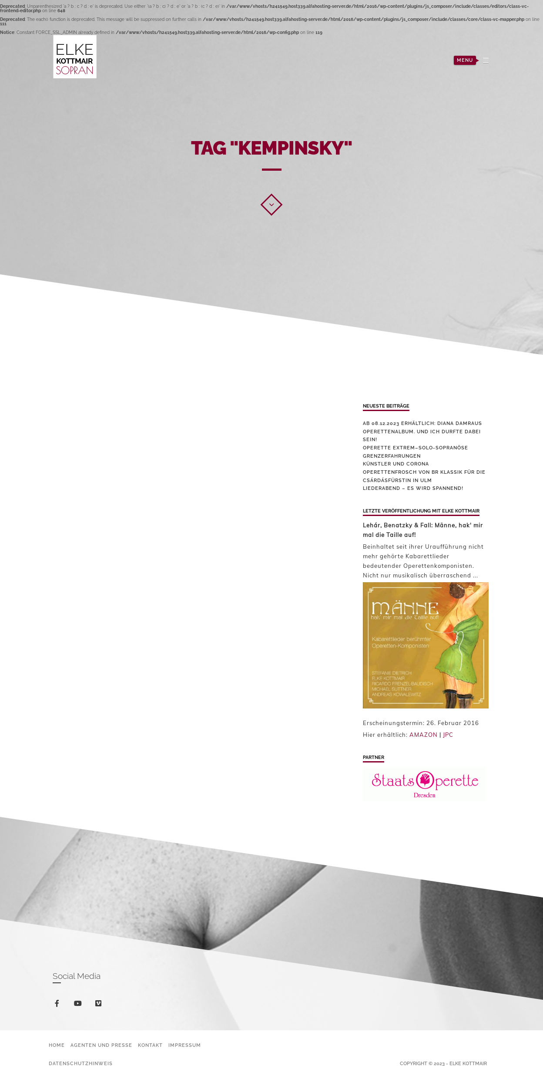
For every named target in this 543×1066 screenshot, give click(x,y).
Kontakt (150, 1045)
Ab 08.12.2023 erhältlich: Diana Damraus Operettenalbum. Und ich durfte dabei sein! (422, 431)
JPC (448, 734)
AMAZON (423, 734)
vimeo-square (100, 1005)
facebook (58, 1005)
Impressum (184, 1045)
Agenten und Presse (101, 1045)
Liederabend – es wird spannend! (413, 488)
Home (57, 1045)
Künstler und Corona (396, 464)
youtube (79, 1005)
